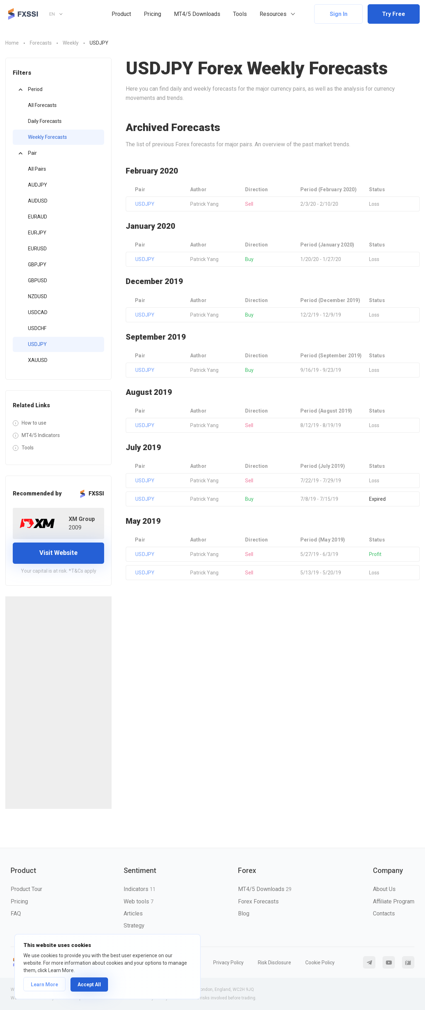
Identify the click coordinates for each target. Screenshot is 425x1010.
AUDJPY (37, 185)
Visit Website (58, 552)
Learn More (44, 984)
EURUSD (37, 248)
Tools (240, 14)
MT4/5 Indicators (41, 435)
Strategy (134, 925)
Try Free (393, 14)
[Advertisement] (58, 702)
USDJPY (37, 344)
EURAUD (37, 217)
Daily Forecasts (45, 121)
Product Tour (26, 889)
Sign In (338, 14)
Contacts (384, 913)
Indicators (139, 889)
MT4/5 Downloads (197, 14)
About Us (384, 889)
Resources (273, 14)
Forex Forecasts (258, 901)
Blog (243, 913)
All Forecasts (42, 105)
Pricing (152, 14)
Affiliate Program (393, 901)
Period (35, 89)
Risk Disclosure (274, 962)
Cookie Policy (320, 962)
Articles (133, 913)
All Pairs (37, 169)
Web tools (138, 901)
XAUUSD (37, 360)
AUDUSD (37, 201)
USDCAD (37, 312)
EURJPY (37, 233)
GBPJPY (37, 264)
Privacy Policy (228, 962)
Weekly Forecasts (47, 137)
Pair (32, 153)
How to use (34, 423)
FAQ (16, 913)
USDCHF (37, 328)
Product (121, 14)
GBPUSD (37, 280)
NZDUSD (37, 296)
